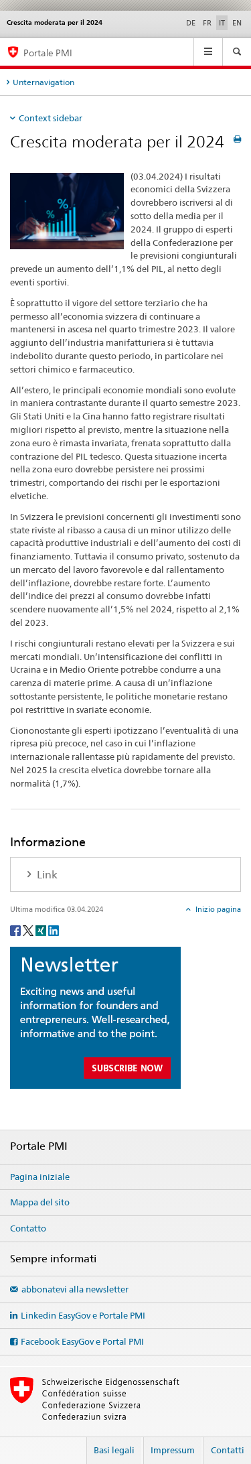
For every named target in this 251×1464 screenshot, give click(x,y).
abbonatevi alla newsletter (75, 1289)
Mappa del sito (40, 1202)
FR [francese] (207, 22)
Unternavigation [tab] (43, 82)
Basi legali (114, 1450)
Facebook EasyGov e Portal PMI (82, 1341)
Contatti (227, 1450)
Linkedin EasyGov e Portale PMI (83, 1315)
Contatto (28, 1228)
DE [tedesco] (190, 22)
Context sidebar (50, 118)
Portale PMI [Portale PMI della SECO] (47, 52)
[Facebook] (16, 930)
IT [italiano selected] (222, 22)
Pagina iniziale (40, 1176)
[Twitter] (29, 930)
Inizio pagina (217, 909)
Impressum (173, 1450)
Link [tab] (46, 874)
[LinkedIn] (53, 930)
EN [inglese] (237, 22)
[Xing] (41, 930)
